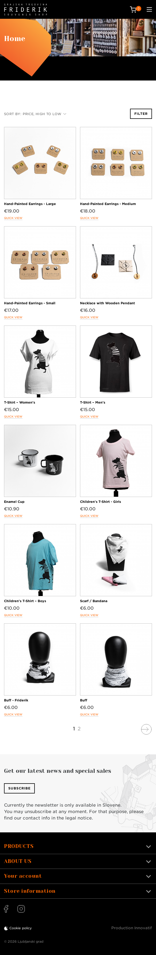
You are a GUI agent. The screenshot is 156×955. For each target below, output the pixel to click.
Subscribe (19, 788)
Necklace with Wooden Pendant (107, 303)
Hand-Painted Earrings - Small (29, 303)
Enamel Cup (14, 502)
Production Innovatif (131, 928)
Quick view (13, 217)
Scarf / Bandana (93, 601)
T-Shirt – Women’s (19, 402)
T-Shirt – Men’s (92, 402)
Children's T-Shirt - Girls (100, 502)
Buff (83, 700)
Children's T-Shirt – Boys (25, 601)
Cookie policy (20, 928)
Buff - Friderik (16, 700)
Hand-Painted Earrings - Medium (108, 204)
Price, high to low (44, 114)
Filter (141, 114)
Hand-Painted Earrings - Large (30, 204)
